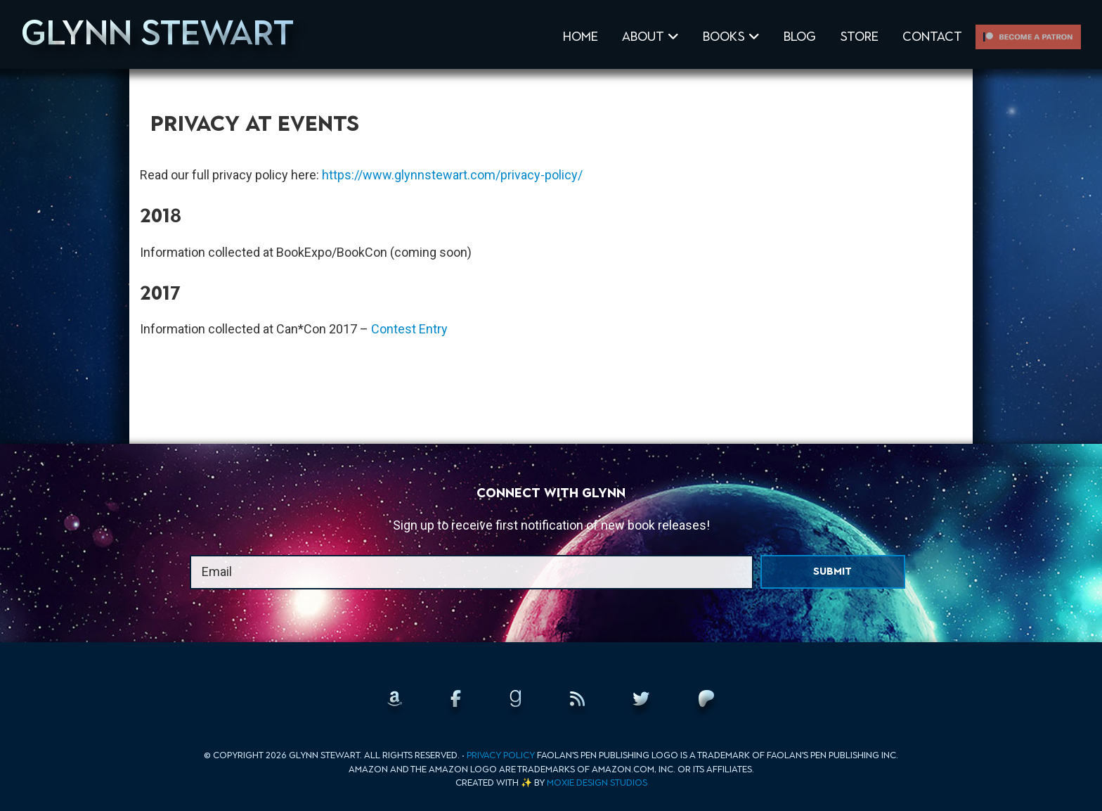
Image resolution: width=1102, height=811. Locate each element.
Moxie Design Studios (597, 782)
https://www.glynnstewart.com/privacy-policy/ (452, 174)
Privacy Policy (501, 755)
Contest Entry (409, 328)
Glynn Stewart (157, 32)
